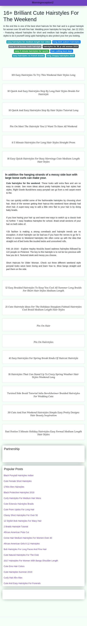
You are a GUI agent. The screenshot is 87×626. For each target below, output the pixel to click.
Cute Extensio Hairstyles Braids (19, 504)
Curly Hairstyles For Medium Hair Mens (22, 498)
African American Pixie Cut (16, 532)
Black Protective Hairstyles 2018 (19, 492)
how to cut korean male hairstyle (25, 46)
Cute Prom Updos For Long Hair (19, 509)
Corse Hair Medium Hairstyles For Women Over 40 (28, 538)
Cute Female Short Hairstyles (18, 481)
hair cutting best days (61, 51)
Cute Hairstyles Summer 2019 (18, 572)
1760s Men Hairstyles (14, 487)
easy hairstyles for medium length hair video (28, 42)
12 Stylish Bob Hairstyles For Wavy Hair (23, 521)
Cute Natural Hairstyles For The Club (21, 555)
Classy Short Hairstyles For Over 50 (21, 515)
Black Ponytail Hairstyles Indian (18, 475)
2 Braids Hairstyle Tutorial (16, 526)
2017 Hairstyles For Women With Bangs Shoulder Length (31, 560)
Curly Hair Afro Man (13, 577)
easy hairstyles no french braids (28, 55)
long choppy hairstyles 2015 (60, 55)
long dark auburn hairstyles (66, 42)
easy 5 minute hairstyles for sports (31, 51)
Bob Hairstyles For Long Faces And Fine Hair (25, 549)
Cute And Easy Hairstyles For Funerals (22, 583)
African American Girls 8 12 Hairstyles (22, 543)
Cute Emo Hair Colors (14, 566)
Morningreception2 (43, 2)
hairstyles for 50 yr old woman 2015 (61, 46)
